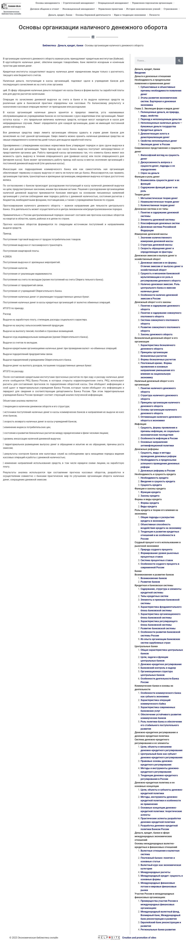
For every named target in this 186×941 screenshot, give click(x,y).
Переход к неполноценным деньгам (161, 119)
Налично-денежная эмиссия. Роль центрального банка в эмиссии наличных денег (160, 288)
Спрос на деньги (150, 173)
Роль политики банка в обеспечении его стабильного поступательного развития (161, 725)
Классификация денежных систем (160, 223)
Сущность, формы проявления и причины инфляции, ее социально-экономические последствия (160, 431)
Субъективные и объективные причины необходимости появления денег (161, 91)
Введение (140, 72)
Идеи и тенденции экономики (130, 15)
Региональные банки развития (158, 929)
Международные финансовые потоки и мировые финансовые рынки (158, 887)
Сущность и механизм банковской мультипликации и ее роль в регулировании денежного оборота (161, 277)
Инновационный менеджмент (79, 9)
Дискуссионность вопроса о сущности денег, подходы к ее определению (158, 166)
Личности (154, 15)
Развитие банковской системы (158, 628)
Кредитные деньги (151, 130)
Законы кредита (150, 495)
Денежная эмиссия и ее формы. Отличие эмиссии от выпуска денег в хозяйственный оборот (162, 266)
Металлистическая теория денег (159, 198)
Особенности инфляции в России (159, 438)
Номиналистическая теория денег (160, 201)
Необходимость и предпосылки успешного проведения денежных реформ (160, 463)
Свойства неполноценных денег (159, 140)
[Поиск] (179, 60)
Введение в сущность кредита (158, 481)
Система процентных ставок (157, 560)
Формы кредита (150, 502)
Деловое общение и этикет (44, 9)
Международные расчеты (155, 872)
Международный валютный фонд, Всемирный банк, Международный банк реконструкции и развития (160, 915)
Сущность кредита (151, 485)
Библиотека (49, 45)
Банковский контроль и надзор (158, 667)
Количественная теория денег (158, 205)
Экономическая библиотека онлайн (11, 12)
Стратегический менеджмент (79, 3)
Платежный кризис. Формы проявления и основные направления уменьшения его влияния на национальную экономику (158, 370)
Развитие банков (150, 581)
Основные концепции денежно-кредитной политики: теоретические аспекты (161, 811)
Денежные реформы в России (158, 470)
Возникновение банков (154, 578)
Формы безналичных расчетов (158, 359)
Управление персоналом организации (152, 3)
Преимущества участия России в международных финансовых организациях (159, 904)
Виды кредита (149, 506)
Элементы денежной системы (158, 219)
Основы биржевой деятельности (93, 15)
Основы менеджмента (48, 3)
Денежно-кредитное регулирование (161, 664)
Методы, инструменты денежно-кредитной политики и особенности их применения (161, 800)
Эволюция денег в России (155, 144)
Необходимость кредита (154, 477)
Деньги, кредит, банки (60, 15)
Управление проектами (110, 9)
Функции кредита (151, 492)
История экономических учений (143, 9)
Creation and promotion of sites (139, 937)
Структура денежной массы (156, 244)
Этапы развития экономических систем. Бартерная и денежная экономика (159, 101)
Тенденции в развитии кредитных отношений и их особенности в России (160, 535)
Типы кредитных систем (154, 596)
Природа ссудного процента (156, 549)
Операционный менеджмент (113, 3)
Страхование (170, 9)
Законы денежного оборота (156, 334)
